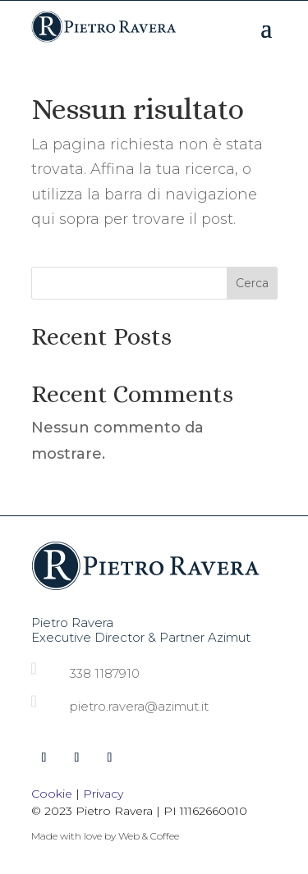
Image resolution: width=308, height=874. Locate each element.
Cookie (51, 793)
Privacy (103, 793)
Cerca (252, 283)
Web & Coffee (148, 836)
